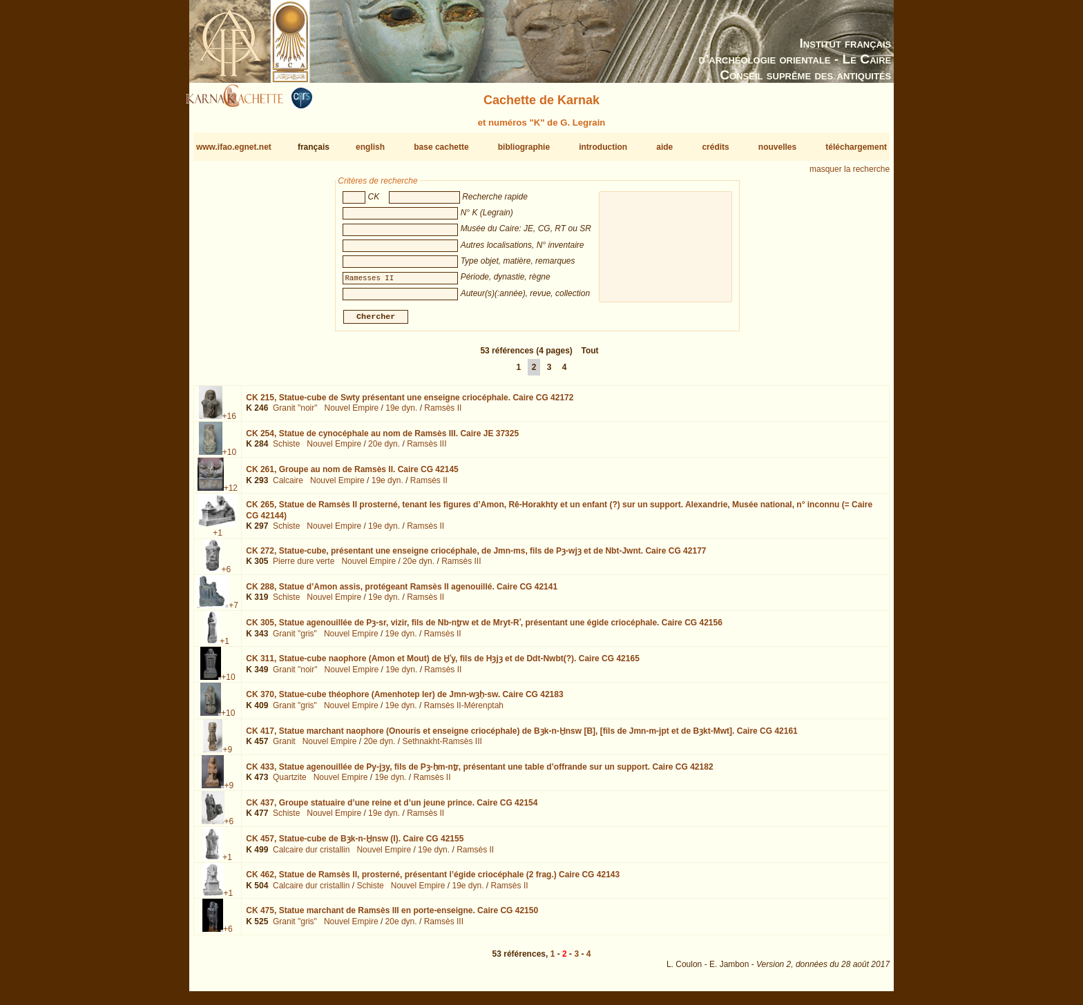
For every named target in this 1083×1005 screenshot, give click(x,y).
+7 (233, 611)
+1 (217, 538)
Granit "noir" (295, 413)
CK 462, (433, 880)
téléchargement (856, 147)
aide (664, 147)
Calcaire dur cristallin (311, 855)
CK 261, (352, 475)
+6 (226, 574)
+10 (229, 457)
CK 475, (392, 916)
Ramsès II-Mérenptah (464, 711)
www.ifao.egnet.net (233, 147)
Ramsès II (442, 413)
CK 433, (479, 772)
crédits (715, 147)
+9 (227, 754)
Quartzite (290, 783)
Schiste (286, 449)
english (370, 147)
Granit (284, 747)
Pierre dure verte (303, 567)
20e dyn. (384, 449)
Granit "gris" (295, 638)
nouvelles (777, 147)
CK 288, (401, 592)
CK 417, (522, 736)
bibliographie (524, 147)
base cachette (441, 147)
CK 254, (382, 439)
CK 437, (391, 808)
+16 (229, 422)
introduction (603, 147)
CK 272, (476, 555)
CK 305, (484, 628)
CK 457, (354, 844)
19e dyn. (401, 413)
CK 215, (409, 403)
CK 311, (443, 664)
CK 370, (404, 700)
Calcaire (288, 486)
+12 (231, 493)
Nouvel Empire (352, 413)
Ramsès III (426, 449)
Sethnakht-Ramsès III (441, 747)
